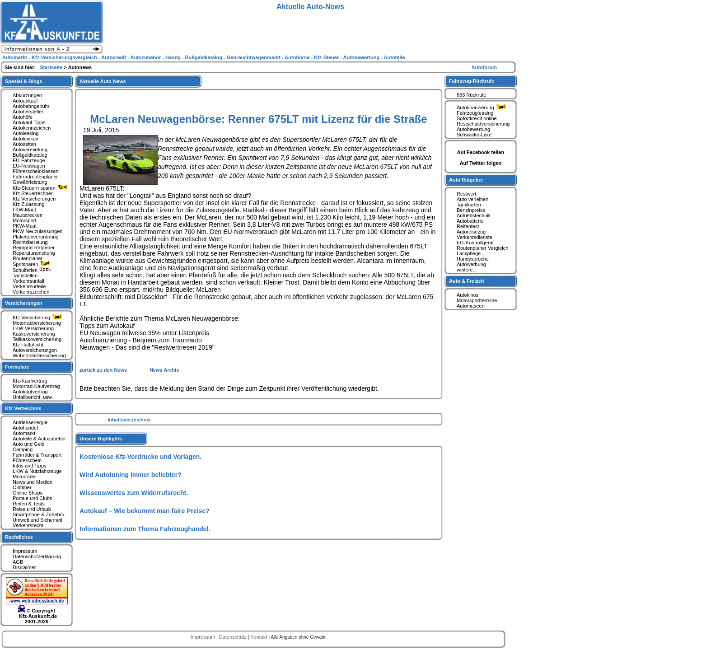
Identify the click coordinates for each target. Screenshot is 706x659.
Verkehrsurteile (29, 286)
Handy (173, 57)
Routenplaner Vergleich (482, 248)
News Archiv (164, 370)
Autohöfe (23, 117)
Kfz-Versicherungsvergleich (65, 57)
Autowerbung (471, 264)
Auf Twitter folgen (481, 163)
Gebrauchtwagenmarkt (254, 57)
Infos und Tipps (30, 465)
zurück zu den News (103, 370)
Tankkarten (469, 204)
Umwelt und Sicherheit (37, 520)
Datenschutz (233, 637)
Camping (23, 449)
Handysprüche (473, 259)
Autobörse (298, 57)
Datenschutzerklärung (37, 556)
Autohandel (25, 427)
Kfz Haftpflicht (28, 344)
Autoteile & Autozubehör (39, 438)
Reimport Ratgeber (34, 247)
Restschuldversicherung (483, 123)
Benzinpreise (471, 210)
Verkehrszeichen (31, 291)
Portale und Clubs (32, 498)
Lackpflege (469, 253)
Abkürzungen (27, 95)
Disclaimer (24, 567)
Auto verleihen (472, 199)
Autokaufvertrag (30, 391)
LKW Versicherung (33, 328)
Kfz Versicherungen (34, 198)
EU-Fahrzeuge (29, 160)
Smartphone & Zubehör (38, 514)
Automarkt (24, 433)
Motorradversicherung (37, 323)
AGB (18, 562)
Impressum (25, 551)
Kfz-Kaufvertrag (30, 380)
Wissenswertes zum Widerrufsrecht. (133, 492)
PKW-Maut (25, 226)
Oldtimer (22, 487)
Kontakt (259, 637)
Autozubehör (146, 57)
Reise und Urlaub (32, 509)
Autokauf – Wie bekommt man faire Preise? (144, 510)
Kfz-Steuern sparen (41, 188)
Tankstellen (25, 275)
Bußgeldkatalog (30, 155)
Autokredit (114, 57)
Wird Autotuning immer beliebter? (130, 474)
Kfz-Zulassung (28, 204)
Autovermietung (30, 149)
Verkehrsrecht (28, 525)
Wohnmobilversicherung (39, 355)
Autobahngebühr (31, 106)
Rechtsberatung (30, 242)
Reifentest (468, 226)
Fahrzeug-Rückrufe (471, 81)
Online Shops (27, 492)
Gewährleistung (30, 182)
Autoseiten (24, 144)
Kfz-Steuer (327, 57)
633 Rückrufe (471, 95)
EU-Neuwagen (29, 165)
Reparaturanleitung (34, 253)
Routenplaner (27, 258)
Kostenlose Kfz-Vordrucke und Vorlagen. (140, 456)
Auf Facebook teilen (481, 152)
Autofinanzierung (482, 107)
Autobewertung (473, 129)
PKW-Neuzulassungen (37, 231)
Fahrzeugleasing (475, 113)
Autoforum (484, 67)
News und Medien (32, 482)
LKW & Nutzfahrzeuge (37, 471)
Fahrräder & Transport (37, 455)
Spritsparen (32, 264)
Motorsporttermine (477, 300)
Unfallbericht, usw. (33, 397)
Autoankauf (25, 100)
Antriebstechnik (474, 215)
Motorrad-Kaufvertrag (36, 386)
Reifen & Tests (29, 503)
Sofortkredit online (477, 118)
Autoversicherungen (35, 350)
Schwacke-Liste (474, 134)
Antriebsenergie (30, 422)
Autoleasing (26, 133)
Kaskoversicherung (34, 334)
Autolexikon (25, 138)
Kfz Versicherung (38, 317)
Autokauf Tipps (29, 122)
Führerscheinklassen (36, 171)
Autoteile (394, 57)
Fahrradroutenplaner (35, 176)
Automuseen (471, 305)
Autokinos (467, 295)
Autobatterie (470, 221)
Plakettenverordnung (36, 236)
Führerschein (27, 460)
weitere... (467, 269)
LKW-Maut (24, 209)
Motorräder (25, 476)
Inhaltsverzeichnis (129, 419)
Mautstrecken (27, 215)
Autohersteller (28, 111)
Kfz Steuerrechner (33, 193)
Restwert (466, 193)
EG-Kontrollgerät (475, 242)
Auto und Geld (28, 444)
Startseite (52, 67)
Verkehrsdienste (474, 237)
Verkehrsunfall (28, 281)
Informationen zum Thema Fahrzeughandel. (144, 529)
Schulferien (32, 270)
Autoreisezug (471, 231)
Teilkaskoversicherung (37, 339)
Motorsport (25, 220)
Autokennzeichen (32, 128)
